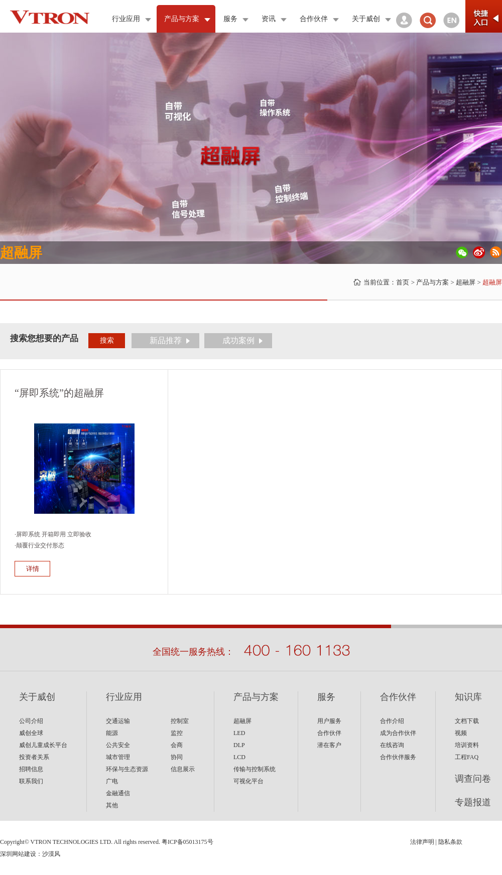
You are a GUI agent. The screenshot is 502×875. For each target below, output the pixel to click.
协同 (177, 757)
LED (239, 733)
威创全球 (31, 733)
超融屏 (465, 282)
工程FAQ (466, 757)
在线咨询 (392, 745)
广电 (112, 781)
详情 (32, 568)
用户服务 (329, 720)
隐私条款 (450, 841)
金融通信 (118, 793)
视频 (461, 733)
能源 (112, 733)
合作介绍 (392, 720)
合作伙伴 (329, 733)
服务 (326, 697)
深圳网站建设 (18, 853)
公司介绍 (31, 720)
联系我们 (31, 781)
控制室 (180, 720)
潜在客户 (329, 745)
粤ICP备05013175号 (187, 841)
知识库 (468, 697)
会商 (177, 745)
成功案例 (238, 340)
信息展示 (183, 769)
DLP (239, 745)
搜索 (107, 340)
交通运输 (118, 720)
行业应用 (124, 697)
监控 (177, 733)
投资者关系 (34, 757)
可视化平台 (248, 781)
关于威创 (37, 697)
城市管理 (118, 757)
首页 (402, 282)
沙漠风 (51, 853)
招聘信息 (31, 769)
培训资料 (467, 745)
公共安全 (118, 745)
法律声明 (422, 841)
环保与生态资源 (127, 769)
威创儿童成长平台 (43, 745)
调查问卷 (473, 779)
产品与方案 (432, 282)
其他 (112, 805)
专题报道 (473, 802)
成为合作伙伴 (398, 733)
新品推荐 (166, 340)
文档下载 (467, 720)
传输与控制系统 (254, 769)
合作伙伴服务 (398, 757)
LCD (239, 757)
